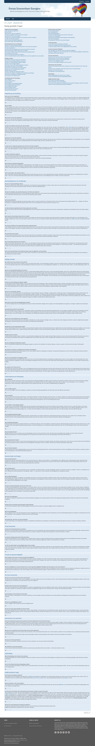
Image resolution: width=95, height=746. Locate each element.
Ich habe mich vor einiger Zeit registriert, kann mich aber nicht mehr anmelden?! (20, 37)
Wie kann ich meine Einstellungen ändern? (13, 45)
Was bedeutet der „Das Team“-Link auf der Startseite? (59, 40)
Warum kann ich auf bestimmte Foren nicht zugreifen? (15, 67)
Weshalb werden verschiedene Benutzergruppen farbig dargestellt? (61, 37)
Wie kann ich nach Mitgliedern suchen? (56, 60)
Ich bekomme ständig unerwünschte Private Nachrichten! (59, 45)
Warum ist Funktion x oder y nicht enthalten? (57, 81)
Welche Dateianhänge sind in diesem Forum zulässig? (59, 75)
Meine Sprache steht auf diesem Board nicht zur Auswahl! (16, 50)
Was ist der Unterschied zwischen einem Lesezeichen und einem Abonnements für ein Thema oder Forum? (67, 67)
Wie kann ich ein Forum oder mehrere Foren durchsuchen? (60, 56)
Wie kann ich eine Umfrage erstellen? (12, 63)
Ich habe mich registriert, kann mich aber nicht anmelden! (16, 34)
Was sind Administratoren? (53, 30)
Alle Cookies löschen (35, 723)
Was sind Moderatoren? (53, 32)
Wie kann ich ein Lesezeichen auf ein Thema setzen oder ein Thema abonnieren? (64, 68)
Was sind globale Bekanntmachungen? (12, 84)
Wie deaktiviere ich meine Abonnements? (56, 71)
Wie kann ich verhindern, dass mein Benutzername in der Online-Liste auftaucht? (21, 46)
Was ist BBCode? (8, 79)
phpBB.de (83, 218)
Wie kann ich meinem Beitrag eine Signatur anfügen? (15, 62)
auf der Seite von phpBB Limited (40, 677)
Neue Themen (8, 725)
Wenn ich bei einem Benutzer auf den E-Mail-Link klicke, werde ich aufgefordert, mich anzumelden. (24, 55)
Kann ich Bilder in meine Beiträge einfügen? (13, 83)
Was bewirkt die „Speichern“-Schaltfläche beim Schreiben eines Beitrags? (19, 73)
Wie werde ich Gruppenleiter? (54, 36)
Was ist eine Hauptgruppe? (53, 38)
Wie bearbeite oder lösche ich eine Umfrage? (14, 66)
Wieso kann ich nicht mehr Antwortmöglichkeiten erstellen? (16, 65)
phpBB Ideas (61, 684)
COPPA (69, 127)
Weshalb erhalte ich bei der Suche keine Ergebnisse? (58, 58)
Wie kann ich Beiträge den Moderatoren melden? (14, 71)
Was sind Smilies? (8, 82)
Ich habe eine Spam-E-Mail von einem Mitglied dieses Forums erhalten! (62, 46)
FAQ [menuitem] (13, 18)
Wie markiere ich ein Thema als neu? (12, 75)
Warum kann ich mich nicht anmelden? (12, 36)
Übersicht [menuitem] (8, 18)
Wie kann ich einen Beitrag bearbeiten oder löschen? (15, 61)
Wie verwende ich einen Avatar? (11, 53)
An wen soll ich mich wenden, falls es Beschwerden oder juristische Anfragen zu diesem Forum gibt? (68, 83)
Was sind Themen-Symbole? (10, 90)
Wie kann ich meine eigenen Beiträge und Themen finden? (59, 62)
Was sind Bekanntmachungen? (11, 86)
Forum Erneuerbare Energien (24, 8)
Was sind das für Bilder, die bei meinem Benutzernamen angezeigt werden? (20, 51)
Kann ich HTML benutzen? (10, 80)
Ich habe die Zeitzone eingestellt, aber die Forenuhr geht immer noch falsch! (20, 49)
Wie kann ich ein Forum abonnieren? (55, 70)
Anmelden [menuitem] (87, 1)
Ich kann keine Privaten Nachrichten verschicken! (58, 44)
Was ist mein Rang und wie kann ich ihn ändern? (14, 54)
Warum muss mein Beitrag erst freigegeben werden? (15, 74)
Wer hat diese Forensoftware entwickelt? (56, 80)
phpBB (10, 738)
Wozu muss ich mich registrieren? (11, 30)
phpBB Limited (75, 218)
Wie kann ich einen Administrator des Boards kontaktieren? (60, 84)
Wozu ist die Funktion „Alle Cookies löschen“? (14, 41)
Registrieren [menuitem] (81, 1)
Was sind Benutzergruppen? (54, 33)
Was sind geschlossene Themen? (11, 88)
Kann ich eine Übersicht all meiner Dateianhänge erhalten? (60, 76)
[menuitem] (6, 743)
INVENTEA (18, 740)
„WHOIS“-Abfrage (8, 693)
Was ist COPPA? (8, 32)
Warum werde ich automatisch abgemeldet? (13, 40)
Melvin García (24, 740)
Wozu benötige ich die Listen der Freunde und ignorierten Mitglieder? (62, 50)
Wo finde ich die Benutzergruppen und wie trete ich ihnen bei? (60, 34)
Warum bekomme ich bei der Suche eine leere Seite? (58, 59)
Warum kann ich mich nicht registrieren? (13, 33)
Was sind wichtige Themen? (10, 87)
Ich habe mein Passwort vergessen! (12, 38)
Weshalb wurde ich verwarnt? (11, 70)
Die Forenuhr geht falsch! (10, 47)
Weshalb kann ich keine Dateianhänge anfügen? (14, 69)
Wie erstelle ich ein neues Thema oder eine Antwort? (15, 59)
